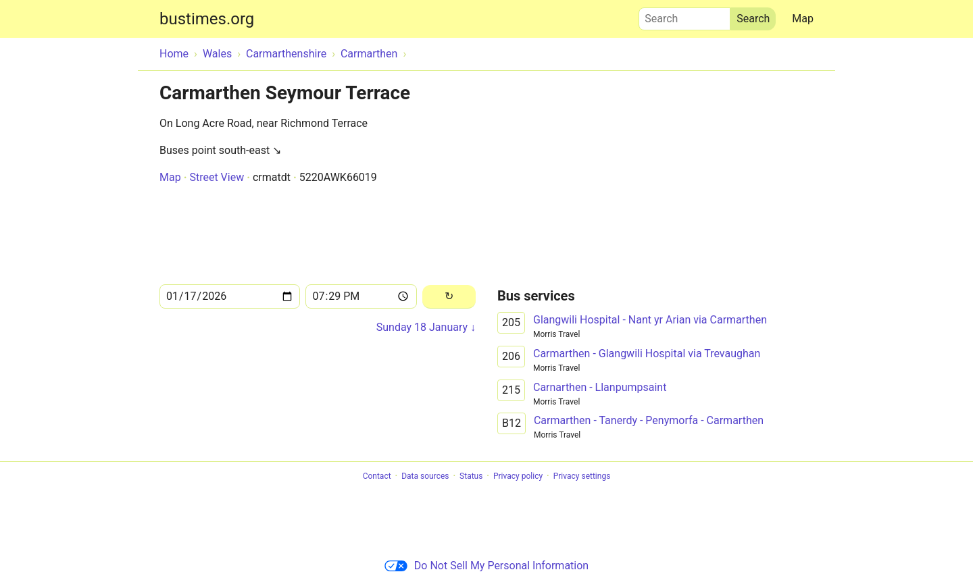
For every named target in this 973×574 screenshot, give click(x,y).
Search (684, 15)
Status (470, 476)
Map (803, 18)
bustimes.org (206, 18)
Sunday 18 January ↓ (426, 327)
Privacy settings (582, 476)
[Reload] (449, 297)
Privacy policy (518, 476)
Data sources (425, 476)
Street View (216, 177)
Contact (377, 476)
